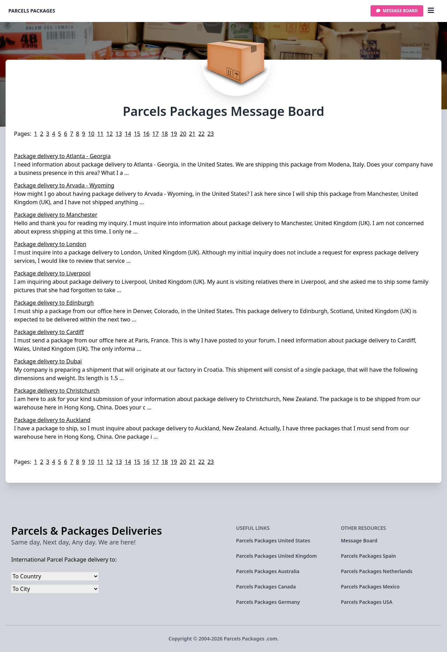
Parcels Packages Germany (268, 602)
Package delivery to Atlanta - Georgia (62, 156)
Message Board (397, 11)
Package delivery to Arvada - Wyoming (64, 185)
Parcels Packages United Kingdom (276, 556)
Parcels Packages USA (367, 602)
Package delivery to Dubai (48, 361)
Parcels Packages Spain (368, 556)
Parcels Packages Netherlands (376, 571)
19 (174, 134)
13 (119, 134)
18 (164, 134)
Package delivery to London (50, 244)
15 (137, 134)
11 (100, 134)
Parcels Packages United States (273, 540)
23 (210, 134)
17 (155, 134)
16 (146, 134)
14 (128, 134)
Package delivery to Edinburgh (54, 302)
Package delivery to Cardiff (49, 332)
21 (192, 134)
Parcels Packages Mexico (370, 586)
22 (201, 134)
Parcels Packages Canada (266, 586)
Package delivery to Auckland (52, 420)
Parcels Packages (31, 10)
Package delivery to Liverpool (52, 273)
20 (183, 134)
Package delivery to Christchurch (57, 390)
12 (110, 134)
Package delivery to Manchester (55, 214)
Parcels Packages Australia (267, 571)
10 (91, 134)
